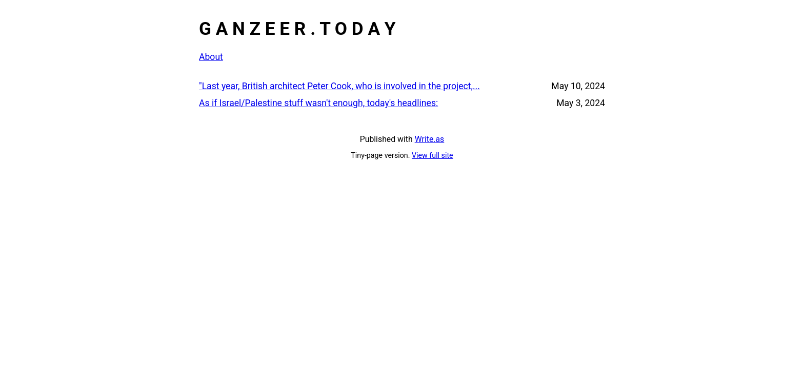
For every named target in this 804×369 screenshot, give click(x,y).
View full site (432, 155)
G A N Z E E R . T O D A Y (297, 28)
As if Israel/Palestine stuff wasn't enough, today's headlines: (318, 103)
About (211, 57)
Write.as (430, 139)
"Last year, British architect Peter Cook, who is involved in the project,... (339, 86)
